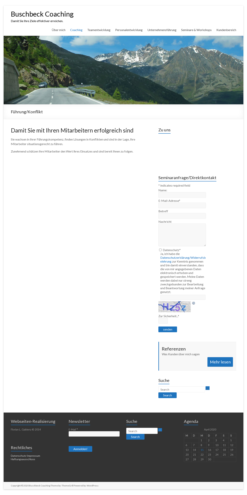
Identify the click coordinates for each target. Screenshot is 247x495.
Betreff (163, 211)
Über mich (58, 30)
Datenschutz (172, 250)
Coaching (76, 30)
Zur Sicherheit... (168, 316)
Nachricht (165, 221)
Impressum (33, 455)
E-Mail (73, 429)
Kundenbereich (226, 30)
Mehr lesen (220, 361)
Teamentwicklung (98, 30)
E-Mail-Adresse (169, 200)
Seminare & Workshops (196, 30)
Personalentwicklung (129, 30)
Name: (162, 190)
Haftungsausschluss (23, 459)
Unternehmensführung (161, 30)
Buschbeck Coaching (42, 14)
